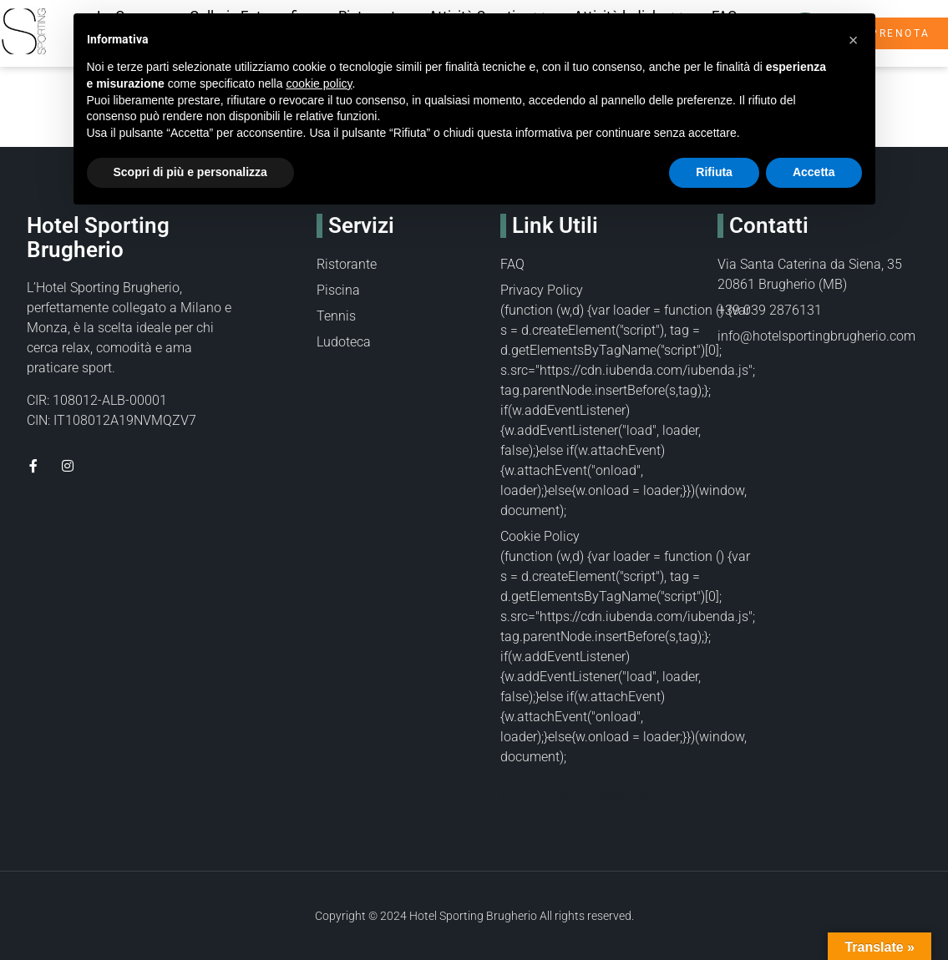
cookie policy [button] (319, 83)
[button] (853, 40)
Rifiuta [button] (714, 172)
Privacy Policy (541, 290)
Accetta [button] (814, 172)
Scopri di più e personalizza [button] (190, 172)
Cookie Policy (540, 536)
